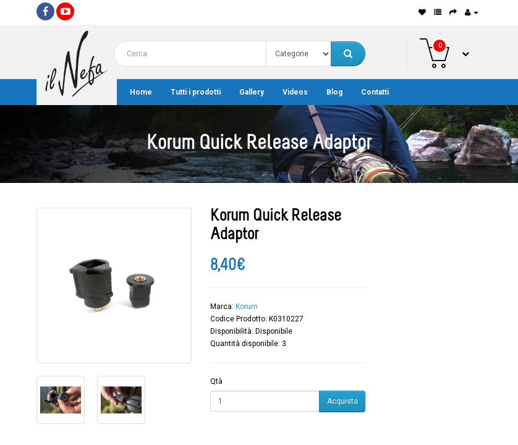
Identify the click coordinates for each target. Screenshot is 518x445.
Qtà (216, 381)
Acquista (342, 401)
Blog (334, 92)
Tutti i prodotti (196, 92)
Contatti (375, 92)
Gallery (251, 92)
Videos (295, 92)
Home (141, 92)
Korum (247, 306)
